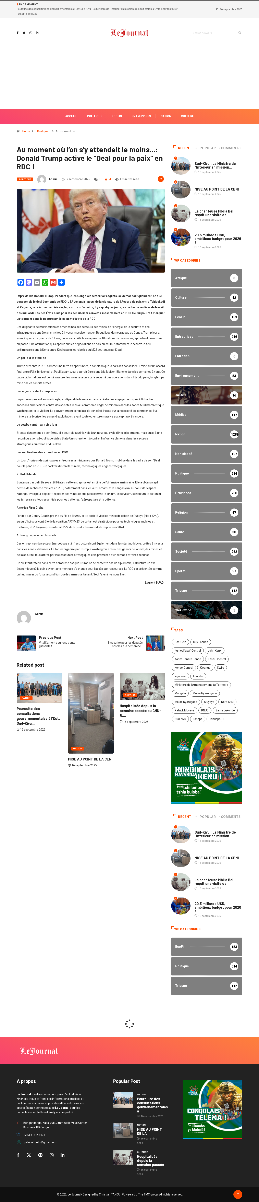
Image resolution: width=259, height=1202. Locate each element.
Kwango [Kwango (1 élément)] (205, 667)
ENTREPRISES (141, 116)
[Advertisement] (129, 82)
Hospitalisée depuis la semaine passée (150, 1160)
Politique (42, 131)
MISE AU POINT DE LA (149, 1131)
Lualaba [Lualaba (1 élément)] (198, 676)
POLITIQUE (94, 116)
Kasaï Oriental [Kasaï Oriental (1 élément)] (217, 659)
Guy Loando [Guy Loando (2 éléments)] (200, 642)
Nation (26, 698)
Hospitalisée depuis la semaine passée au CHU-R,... (140, 710)
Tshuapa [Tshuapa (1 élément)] (215, 719)
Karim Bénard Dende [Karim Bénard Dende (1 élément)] (188, 659)
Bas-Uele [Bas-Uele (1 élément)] (180, 642)
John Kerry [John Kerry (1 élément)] (215, 650)
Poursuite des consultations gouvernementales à (152, 1105)
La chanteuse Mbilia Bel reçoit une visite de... (214, 213)
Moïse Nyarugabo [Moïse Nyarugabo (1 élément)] (186, 701)
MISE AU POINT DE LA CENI (90, 759)
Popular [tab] (206, 148)
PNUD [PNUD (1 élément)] (205, 710)
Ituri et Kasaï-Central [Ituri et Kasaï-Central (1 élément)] (188, 650)
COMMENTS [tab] (230, 148)
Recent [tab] (182, 148)
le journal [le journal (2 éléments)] (180, 676)
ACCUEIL (71, 116)
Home (26, 131)
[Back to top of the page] (237, 1194)
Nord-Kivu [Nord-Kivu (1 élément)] (227, 701)
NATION (166, 116)
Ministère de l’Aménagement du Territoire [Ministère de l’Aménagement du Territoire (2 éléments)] (201, 684)
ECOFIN (117, 116)
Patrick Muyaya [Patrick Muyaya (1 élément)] (184, 710)
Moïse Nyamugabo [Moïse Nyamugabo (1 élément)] (205, 693)
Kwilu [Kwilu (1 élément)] (220, 667)
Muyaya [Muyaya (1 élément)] (209, 701)
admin (53, 179)
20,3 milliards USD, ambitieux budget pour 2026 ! (218, 238)
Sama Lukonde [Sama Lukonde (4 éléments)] (225, 710)
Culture (187, 116)
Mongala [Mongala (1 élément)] (180, 693)
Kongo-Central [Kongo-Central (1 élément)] (184, 667)
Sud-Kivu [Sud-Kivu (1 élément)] (180, 719)
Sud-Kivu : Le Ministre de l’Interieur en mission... (215, 165)
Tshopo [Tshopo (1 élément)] (197, 719)
